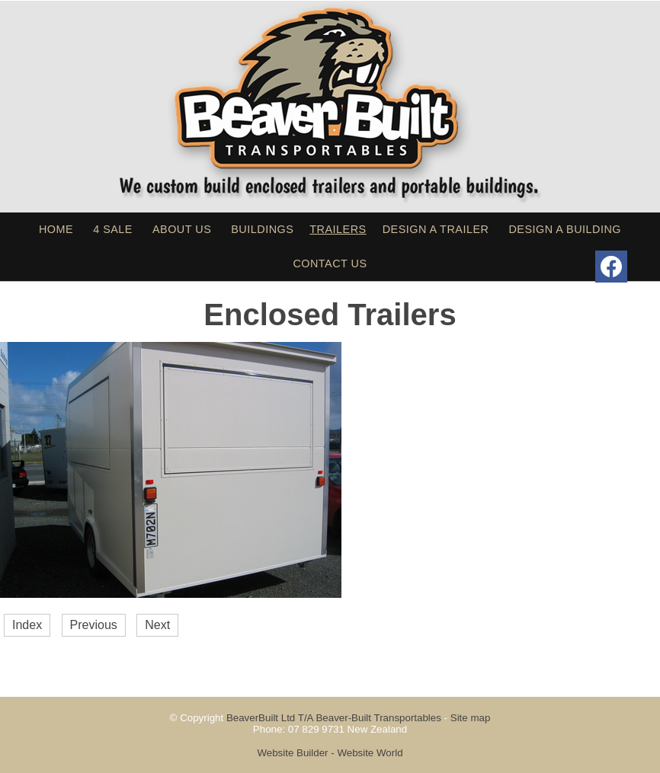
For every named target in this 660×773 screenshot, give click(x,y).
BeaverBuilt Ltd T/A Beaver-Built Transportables (333, 717)
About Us (181, 229)
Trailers (337, 229)
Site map (470, 717)
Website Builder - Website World (329, 753)
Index (27, 624)
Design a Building (564, 229)
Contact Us (330, 263)
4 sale (113, 229)
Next (157, 624)
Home (56, 229)
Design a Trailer (436, 229)
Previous (93, 624)
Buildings (262, 229)
